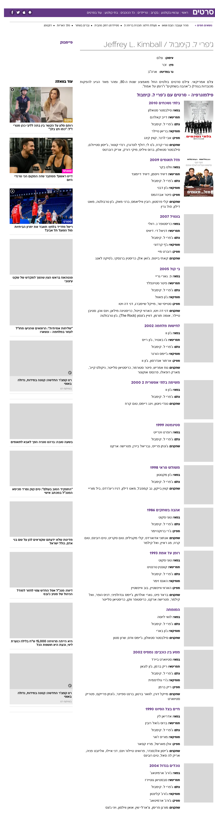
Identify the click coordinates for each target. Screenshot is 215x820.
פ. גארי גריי (159, 276)
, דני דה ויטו (123, 304)
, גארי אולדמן (140, 595)
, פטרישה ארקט (117, 446)
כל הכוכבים (124, 13)
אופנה (61, 4)
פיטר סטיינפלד (152, 283)
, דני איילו (108, 751)
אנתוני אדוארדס (152, 538)
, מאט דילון (126, 488)
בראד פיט (157, 595)
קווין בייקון (157, 488)
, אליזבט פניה (92, 751)
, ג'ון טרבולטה (102, 201)
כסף (125, 4)
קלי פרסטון (156, 201)
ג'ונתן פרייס (156, 446)
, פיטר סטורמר (138, 367)
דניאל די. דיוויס (152, 230)
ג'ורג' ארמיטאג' (157, 773)
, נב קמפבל (142, 488)
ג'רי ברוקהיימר (157, 531)
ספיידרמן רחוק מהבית (102, 25)
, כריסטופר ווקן (133, 599)
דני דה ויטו (157, 311)
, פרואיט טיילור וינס (129, 751)
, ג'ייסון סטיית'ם (95, 145)
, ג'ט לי (147, 145)
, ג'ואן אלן (141, 258)
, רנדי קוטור (114, 145)
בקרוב (150, 13)
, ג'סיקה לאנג (100, 258)
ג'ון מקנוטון (160, 475)
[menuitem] (158, 4)
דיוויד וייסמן (155, 174)
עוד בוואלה (60, 82)
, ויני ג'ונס (107, 807)
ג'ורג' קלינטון (155, 794)
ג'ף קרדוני (157, 244)
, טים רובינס (96, 538)
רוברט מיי (160, 251)
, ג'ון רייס (144, 340)
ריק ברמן (156, 666)
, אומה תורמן (159, 315)
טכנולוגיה (75, 4)
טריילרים (139, 13)
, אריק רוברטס (108, 149)
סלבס (136, 4)
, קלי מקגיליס (131, 538)
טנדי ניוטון (157, 403)
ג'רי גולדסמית (154, 680)
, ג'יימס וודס (132, 638)
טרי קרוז (158, 145)
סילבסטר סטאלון (156, 110)
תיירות (90, 4)
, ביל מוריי (91, 488)
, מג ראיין (163, 543)
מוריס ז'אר (156, 737)
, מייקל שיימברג (142, 304)
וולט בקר (161, 167)
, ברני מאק (119, 201)
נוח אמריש (156, 367)
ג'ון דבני (158, 188)
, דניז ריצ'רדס (108, 488)
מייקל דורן (157, 694)
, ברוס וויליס (143, 149)
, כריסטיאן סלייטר (116, 367)
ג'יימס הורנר (155, 353)
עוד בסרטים (90, 13)
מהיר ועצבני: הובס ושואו (171, 25)
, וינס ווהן (100, 311)
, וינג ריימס (142, 403)
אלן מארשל (159, 744)
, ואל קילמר (147, 543)
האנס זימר (156, 581)
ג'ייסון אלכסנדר (153, 751)
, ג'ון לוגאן (143, 666)
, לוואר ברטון (140, 694)
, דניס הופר (100, 595)
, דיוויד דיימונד (137, 174)
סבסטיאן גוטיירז (152, 780)
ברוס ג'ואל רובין (152, 723)
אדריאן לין (160, 716)
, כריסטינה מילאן (118, 311)
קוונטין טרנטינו (153, 567)
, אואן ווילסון (122, 807)
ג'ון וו (164, 333)
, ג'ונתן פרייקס (102, 694)
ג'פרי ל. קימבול (158, 124)
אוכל (115, 4)
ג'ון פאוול (157, 297)
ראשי (181, 13)
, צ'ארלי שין (139, 807)
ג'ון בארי (158, 631)
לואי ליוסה (160, 617)
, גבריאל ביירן (138, 446)
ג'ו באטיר (156, 340)
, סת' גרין (163, 206)
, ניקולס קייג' (94, 367)
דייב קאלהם (154, 117)
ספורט (161, 4)
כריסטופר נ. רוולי (156, 224)
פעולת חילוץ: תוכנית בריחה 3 (136, 25)
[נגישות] (5, 4)
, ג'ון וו (142, 360)
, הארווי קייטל (140, 311)
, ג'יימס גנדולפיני (119, 595)
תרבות (148, 4)
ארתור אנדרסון (156, 360)
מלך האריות (59, 25)
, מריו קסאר (142, 744)
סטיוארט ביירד (157, 659)
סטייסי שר (160, 304)
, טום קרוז (128, 403)
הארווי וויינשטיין (156, 588)
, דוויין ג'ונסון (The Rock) (132, 315)
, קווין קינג (147, 138)
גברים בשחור (78, 25)
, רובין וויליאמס (137, 201)
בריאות (103, 4)
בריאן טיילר (156, 131)
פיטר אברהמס (157, 194)
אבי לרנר (161, 138)
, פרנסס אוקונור (145, 372)
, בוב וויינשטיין (136, 588)
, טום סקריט (113, 538)
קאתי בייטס (156, 258)
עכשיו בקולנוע (166, 13)
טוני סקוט (161, 517)
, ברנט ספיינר (122, 694)
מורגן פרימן (156, 807)
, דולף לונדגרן (132, 145)
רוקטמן (44, 25)
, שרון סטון (116, 638)
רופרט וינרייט (158, 432)
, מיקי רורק (127, 149)
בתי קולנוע (107, 13)
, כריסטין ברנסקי (122, 258)
